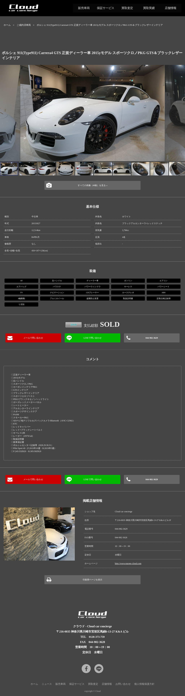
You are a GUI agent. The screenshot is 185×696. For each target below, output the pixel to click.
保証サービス (105, 8)
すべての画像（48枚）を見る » (92, 185)
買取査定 (127, 8)
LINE (98, 668)
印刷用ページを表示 (92, 579)
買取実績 (149, 8)
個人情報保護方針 (144, 683)
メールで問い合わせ (33, 338)
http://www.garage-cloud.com (128, 563)
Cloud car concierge (23, 8)
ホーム (7, 25)
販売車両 (84, 8)
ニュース (47, 683)
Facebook (86, 668)
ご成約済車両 (24, 25)
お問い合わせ (123, 683)
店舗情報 (170, 8)
